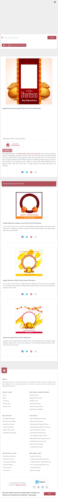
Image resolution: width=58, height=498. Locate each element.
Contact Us (6, 401)
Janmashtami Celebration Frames (39, 424)
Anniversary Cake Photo (36, 406)
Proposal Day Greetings (9, 462)
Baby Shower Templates (36, 409)
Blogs (4, 398)
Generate (7, 150)
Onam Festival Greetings (36, 444)
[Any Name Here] (29, 138)
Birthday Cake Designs (36, 398)
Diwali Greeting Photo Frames (38, 418)
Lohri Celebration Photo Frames (38, 435)
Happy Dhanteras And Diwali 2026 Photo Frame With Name (21, 108)
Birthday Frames (34, 395)
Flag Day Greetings (35, 470)
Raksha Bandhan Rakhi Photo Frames (40, 427)
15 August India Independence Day (39, 459)
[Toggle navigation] (55, 2)
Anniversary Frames (35, 403)
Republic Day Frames (35, 456)
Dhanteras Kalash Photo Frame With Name (17, 337)
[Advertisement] (29, 16)
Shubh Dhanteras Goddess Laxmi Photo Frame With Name (22, 223)
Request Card (6, 406)
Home (5, 45)
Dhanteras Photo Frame (17, 45)
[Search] (25, 37)
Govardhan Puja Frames (36, 447)
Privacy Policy (6, 403)
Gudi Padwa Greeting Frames (38, 433)
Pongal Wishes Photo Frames (38, 441)
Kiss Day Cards (7, 467)
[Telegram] (40, 481)
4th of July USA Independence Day (39, 464)
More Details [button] (32, 495)
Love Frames (6, 470)
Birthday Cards (34, 401)
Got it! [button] (49, 493)
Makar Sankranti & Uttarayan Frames (40, 438)
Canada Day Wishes (35, 467)
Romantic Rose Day (8, 459)
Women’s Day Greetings (9, 421)
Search (52, 37)
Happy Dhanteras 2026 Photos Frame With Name (19, 280)
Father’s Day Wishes (8, 427)
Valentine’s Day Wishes (9, 456)
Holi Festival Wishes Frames (37, 430)
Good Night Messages (9, 418)
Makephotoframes (21, 485)
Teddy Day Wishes (8, 464)
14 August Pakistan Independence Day (40, 462)
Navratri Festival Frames (36, 421)
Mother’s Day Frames (8, 430)
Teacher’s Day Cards (8, 424)
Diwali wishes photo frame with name (29, 153)
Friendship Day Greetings (9, 433)
